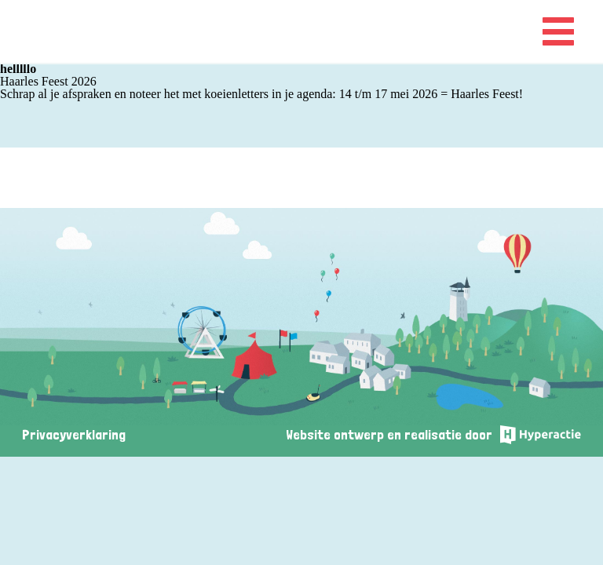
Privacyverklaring (74, 434)
